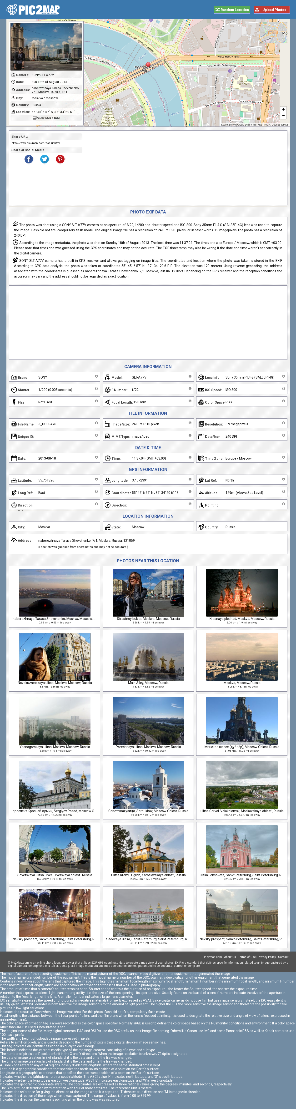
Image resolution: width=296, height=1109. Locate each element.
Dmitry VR (250, 124)
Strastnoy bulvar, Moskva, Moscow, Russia (148, 619)
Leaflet (224, 124)
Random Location (235, 10)
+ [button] (283, 110)
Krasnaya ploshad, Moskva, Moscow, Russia (242, 619)
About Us (230, 957)
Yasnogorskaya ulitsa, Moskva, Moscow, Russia (55, 747)
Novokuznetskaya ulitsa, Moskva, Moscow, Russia (55, 683)
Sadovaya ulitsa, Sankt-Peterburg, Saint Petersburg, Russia (150, 939)
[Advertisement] (183, 167)
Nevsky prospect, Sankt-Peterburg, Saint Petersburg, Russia (57, 939)
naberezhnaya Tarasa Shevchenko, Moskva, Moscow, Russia (58, 619)
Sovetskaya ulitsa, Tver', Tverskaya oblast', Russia (54, 875)
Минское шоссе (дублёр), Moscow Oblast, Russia (242, 747)
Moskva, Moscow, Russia (242, 683)
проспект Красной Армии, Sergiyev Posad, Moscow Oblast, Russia (63, 811)
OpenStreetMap (280, 124)
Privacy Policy (267, 957)
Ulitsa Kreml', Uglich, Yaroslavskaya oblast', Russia (148, 875)
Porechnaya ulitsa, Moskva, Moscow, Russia (148, 747)
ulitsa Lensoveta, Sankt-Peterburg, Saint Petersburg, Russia (244, 875)
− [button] (283, 116)
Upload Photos (274, 10)
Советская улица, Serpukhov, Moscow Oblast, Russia (148, 811)
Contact (283, 957)
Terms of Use (247, 957)
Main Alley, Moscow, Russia (148, 683)
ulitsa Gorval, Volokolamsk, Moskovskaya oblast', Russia (242, 811)
